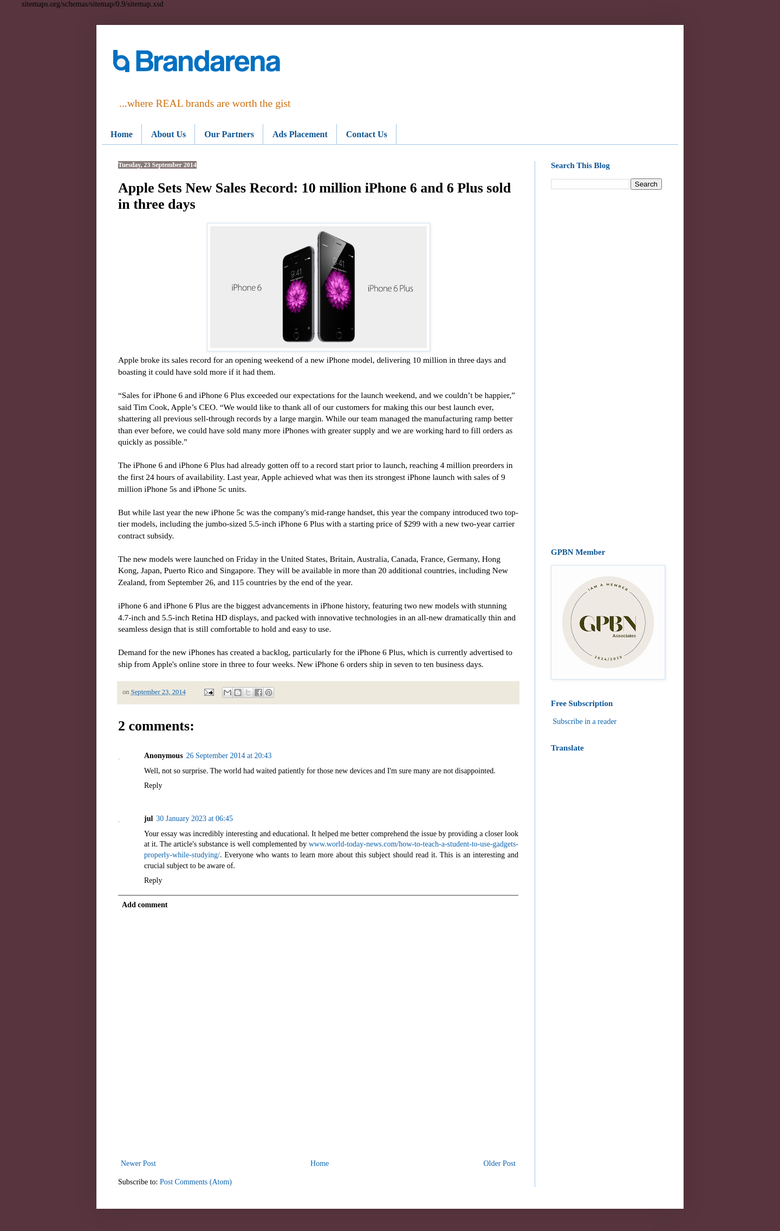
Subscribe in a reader (585, 721)
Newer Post (138, 1163)
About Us (168, 134)
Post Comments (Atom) (196, 1182)
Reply (153, 785)
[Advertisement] (606, 368)
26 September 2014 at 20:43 (229, 756)
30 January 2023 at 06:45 (194, 819)
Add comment (144, 905)
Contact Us (366, 134)
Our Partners (229, 134)
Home (121, 134)
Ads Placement (300, 134)
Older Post (500, 1163)
